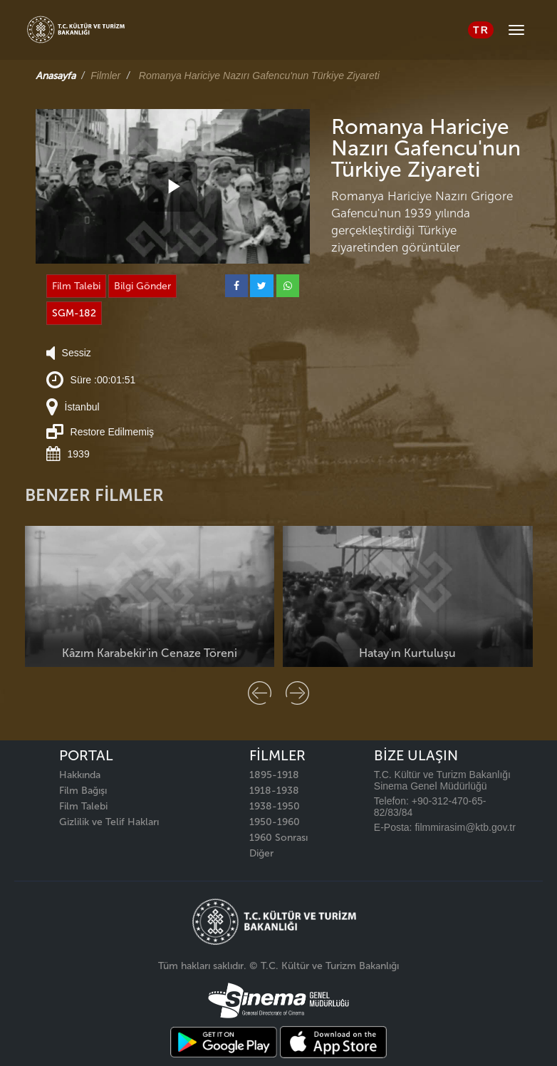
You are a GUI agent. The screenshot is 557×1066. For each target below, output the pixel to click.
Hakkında (79, 775)
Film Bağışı (83, 791)
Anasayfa (56, 76)
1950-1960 (274, 822)
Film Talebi (76, 286)
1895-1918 (274, 775)
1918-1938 (274, 791)
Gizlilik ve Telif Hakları (109, 822)
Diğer (261, 853)
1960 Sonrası (278, 838)
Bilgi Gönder (142, 286)
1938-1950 (274, 806)
